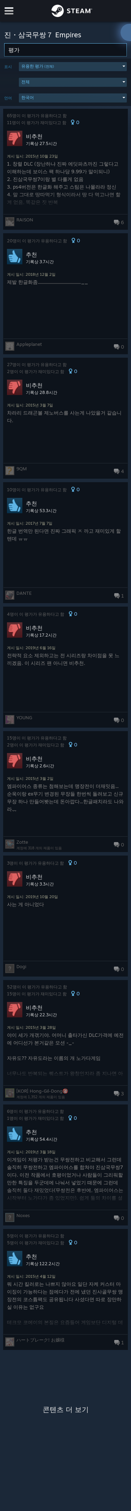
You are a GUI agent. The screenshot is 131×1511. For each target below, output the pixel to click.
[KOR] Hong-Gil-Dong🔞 (42, 1091)
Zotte (22, 842)
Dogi (21, 966)
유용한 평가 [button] (37, 66)
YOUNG (24, 717)
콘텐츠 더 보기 (66, 1409)
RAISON (24, 219)
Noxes (23, 1215)
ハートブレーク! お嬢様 (40, 1340)
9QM (21, 468)
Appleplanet (29, 344)
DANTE (24, 593)
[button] (73, 66)
